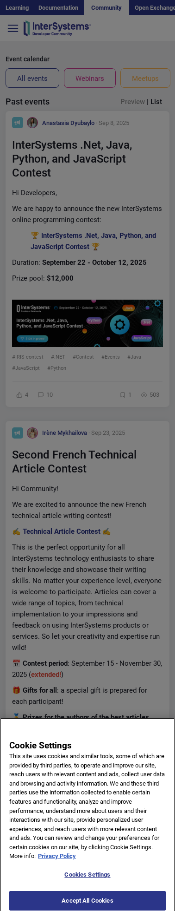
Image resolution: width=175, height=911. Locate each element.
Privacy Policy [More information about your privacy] (57, 862)
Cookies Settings (87, 881)
